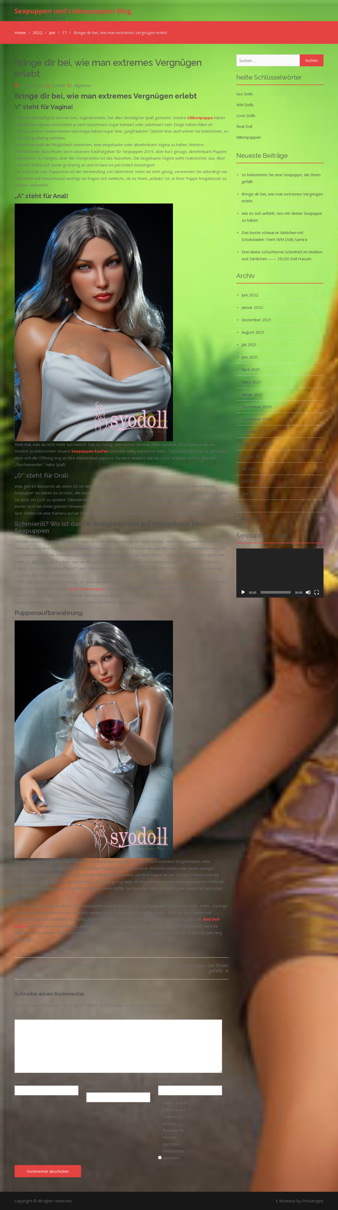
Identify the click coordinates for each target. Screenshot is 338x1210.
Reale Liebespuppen (87, 588)
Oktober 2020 (254, 431)
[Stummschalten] (308, 592)
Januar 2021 (252, 394)
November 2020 (257, 419)
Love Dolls (245, 115)
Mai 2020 (250, 493)
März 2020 (251, 518)
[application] (279, 573)
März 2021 (251, 381)
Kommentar (27, 1016)
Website (165, 1082)
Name (22, 1082)
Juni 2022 (250, 294)
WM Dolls (244, 104)
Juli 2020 (249, 468)
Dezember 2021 (257, 319)
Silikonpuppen (248, 137)
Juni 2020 (250, 481)
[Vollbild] (316, 592)
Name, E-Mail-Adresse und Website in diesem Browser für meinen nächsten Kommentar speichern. (175, 1130)
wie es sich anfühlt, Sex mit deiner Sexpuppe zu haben (68, 968)
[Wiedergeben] (243, 592)
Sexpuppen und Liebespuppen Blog (73, 10)
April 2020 (251, 506)
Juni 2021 (250, 357)
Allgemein (82, 85)
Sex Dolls (244, 93)
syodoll (58, 85)
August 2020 (253, 456)
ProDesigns (312, 1200)
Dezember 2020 (257, 406)
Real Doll (244, 126)
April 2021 (251, 369)
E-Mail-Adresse (95, 1085)
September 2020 (257, 443)
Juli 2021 (249, 344)
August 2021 (253, 332)
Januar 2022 (252, 307)
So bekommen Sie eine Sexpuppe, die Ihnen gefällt (178, 968)
